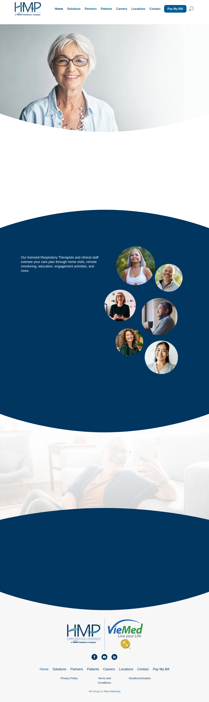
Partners (91, 8)
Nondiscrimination (140, 678)
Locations (138, 8)
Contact (154, 8)
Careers (121, 8)
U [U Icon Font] (191, 8)
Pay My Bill (175, 8)
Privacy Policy (69, 678)
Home (59, 8)
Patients (106, 8)
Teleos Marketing (111, 691)
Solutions (74, 8)
